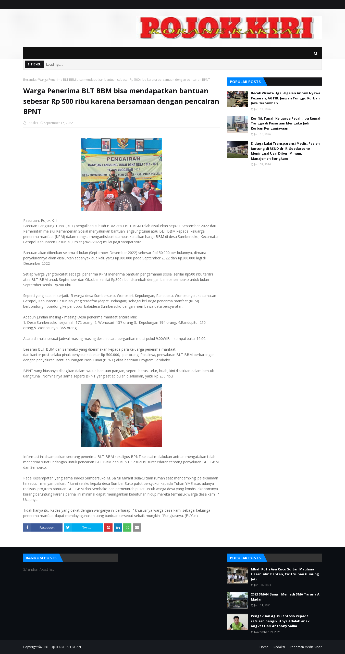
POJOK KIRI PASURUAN (65, 647)
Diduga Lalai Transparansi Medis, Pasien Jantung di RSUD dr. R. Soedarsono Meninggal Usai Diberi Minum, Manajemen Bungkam (285, 151)
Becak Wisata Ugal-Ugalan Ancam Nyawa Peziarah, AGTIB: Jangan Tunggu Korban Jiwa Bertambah (285, 98)
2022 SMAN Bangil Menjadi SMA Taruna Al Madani (286, 597)
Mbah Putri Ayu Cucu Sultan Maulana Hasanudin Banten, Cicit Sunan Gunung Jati (285, 574)
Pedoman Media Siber (306, 647)
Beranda (29, 79)
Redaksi (32, 123)
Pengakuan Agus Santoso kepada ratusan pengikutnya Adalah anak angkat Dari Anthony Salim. (280, 621)
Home (264, 647)
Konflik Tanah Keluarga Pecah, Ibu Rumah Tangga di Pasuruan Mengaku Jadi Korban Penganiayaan (286, 123)
